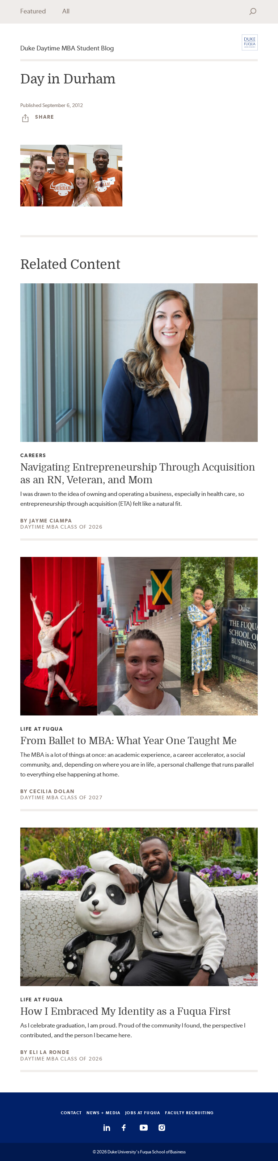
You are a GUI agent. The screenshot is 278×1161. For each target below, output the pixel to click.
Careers (33, 455)
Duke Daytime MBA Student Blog (67, 48)
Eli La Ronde (49, 1052)
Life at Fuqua (41, 729)
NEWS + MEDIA (104, 1113)
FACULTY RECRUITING (189, 1113)
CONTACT (71, 1113)
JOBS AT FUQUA (142, 1113)
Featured (33, 11)
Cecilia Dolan (52, 791)
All (66, 11)
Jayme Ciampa (50, 521)
